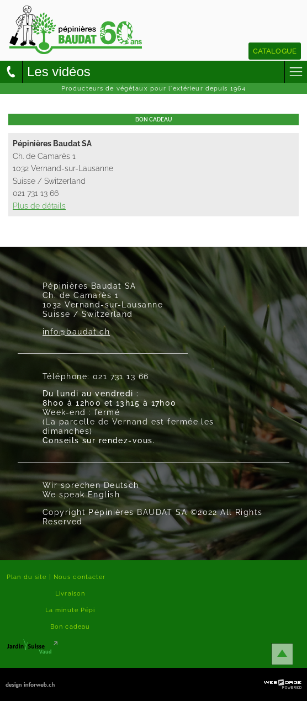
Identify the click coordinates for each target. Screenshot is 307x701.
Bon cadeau (70, 626)
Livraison (70, 593)
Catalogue (275, 51)
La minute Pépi (70, 610)
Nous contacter (80, 577)
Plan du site (26, 577)
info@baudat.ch (76, 331)
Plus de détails (39, 205)
